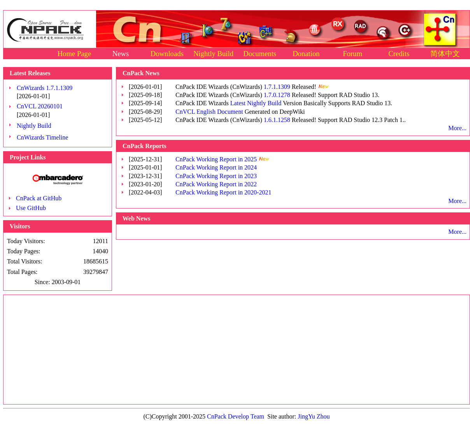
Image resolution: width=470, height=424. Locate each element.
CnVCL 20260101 (40, 106)
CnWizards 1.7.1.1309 (44, 88)
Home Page (74, 53)
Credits (398, 53)
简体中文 (445, 53)
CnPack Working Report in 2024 (216, 167)
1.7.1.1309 (277, 86)
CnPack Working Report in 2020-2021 (223, 192)
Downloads (167, 53)
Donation (306, 53)
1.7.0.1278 (277, 95)
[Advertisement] (237, 349)
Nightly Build (213, 53)
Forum (352, 53)
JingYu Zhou (314, 416)
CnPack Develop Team (235, 416)
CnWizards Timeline (42, 137)
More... (457, 128)
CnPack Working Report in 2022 (216, 184)
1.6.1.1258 (277, 120)
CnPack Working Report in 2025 (216, 159)
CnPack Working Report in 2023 (216, 176)
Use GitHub (31, 208)
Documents (259, 53)
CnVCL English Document (209, 111)
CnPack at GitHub (38, 198)
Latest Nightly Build (256, 103)
